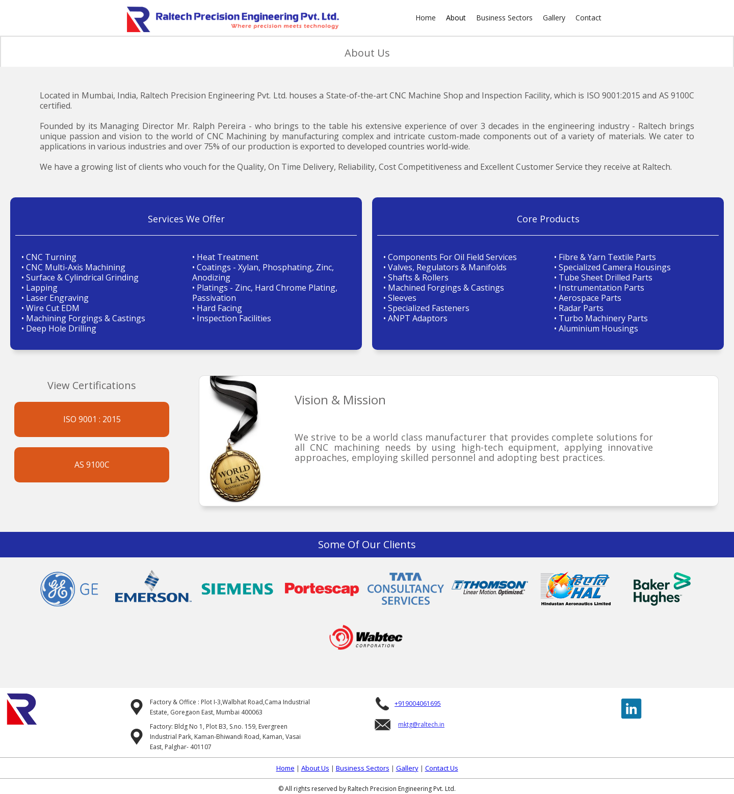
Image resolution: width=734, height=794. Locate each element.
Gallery (554, 17)
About (456, 17)
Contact (588, 17)
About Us (315, 768)
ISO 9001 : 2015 (92, 419)
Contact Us (441, 768)
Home (425, 17)
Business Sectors (504, 17)
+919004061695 (418, 703)
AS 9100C (92, 464)
